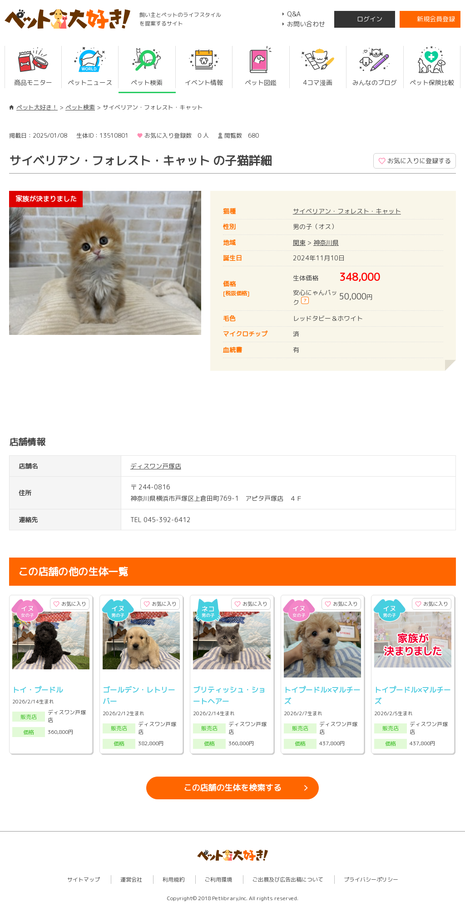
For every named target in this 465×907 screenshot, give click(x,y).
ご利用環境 (218, 879)
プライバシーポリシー (371, 879)
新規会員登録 (436, 19)
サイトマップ (83, 879)
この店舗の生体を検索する (232, 787)
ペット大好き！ (37, 107)
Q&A (294, 14)
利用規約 (173, 879)
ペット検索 (80, 107)
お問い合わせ (306, 24)
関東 (299, 242)
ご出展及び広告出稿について (287, 879)
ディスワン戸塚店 (155, 466)
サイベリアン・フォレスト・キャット (347, 211)
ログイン (369, 19)
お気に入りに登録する (419, 160)
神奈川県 (326, 242)
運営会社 (131, 879)
